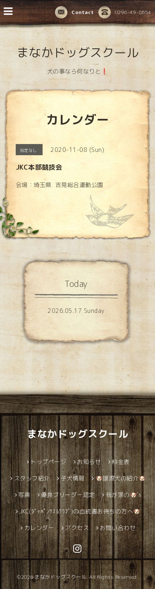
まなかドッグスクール (77, 52)
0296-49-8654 (124, 12)
